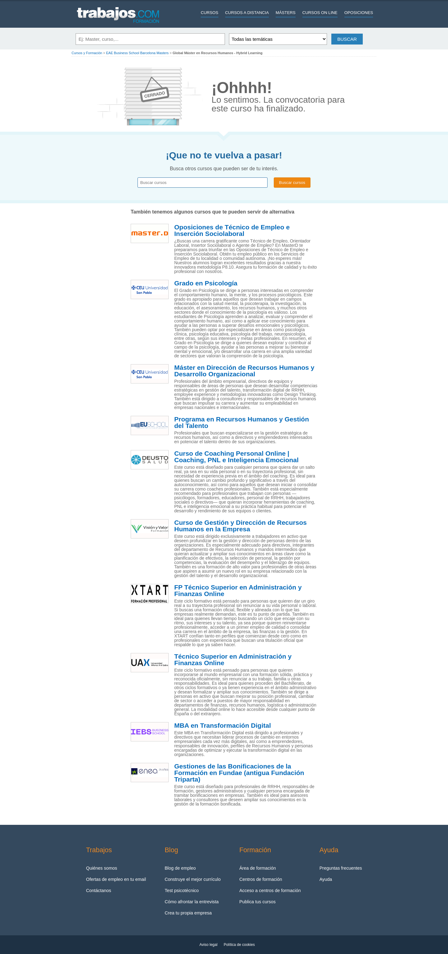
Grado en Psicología (205, 283)
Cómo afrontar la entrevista (192, 901)
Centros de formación (260, 879)
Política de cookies (239, 944)
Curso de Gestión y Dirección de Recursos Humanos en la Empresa (240, 526)
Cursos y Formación (87, 53)
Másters (286, 12)
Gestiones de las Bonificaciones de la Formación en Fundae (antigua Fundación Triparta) (239, 773)
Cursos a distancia (247, 12)
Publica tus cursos (257, 901)
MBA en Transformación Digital (222, 725)
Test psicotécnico (182, 890)
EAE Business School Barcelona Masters (137, 53)
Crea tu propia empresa (188, 912)
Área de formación (257, 868)
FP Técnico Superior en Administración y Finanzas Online (238, 590)
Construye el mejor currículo (193, 879)
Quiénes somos (101, 868)
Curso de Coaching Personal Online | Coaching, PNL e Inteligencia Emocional (236, 456)
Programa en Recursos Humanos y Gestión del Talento (241, 422)
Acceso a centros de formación (270, 890)
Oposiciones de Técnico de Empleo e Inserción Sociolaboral (232, 230)
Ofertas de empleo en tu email (116, 879)
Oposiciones (358, 12)
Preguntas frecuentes (341, 868)
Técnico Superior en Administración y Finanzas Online (233, 659)
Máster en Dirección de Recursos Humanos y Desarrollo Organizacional (244, 371)
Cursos (209, 12)
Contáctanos (98, 890)
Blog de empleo (180, 868)
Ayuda (326, 879)
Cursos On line (320, 12)
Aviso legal (208, 944)
